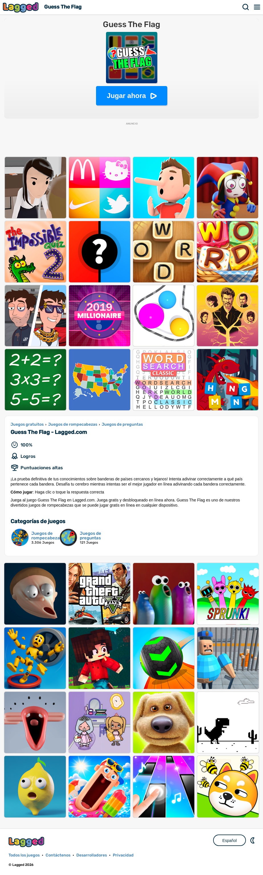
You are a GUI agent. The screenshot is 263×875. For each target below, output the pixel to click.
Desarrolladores (91, 855)
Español (229, 840)
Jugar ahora (126, 95)
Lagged (21, 7)
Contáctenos (58, 855)
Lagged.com (27, 842)
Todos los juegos (24, 855)
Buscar (246, 7)
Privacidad (123, 855)
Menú (257, 7)
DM (253, 840)
